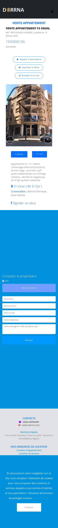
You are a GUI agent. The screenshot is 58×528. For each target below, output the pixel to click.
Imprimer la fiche (29, 67)
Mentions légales (29, 432)
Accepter (29, 507)
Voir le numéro (29, 288)
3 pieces (19, 154)
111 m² (39, 154)
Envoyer (29, 340)
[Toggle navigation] (52, 9)
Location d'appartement (29, 450)
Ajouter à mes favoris (29, 59)
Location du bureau (29, 453)
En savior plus (41, 498)
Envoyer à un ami (29, 75)
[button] (10, 140)
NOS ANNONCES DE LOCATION (29, 446)
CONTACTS (29, 418)
